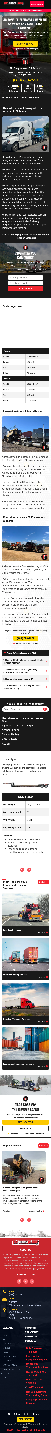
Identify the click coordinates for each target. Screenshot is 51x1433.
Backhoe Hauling (10, 734)
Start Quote (25, 288)
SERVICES (6, 1348)
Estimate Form (9, 1356)
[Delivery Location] (26, 282)
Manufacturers (10, 1365)
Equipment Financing (25, 1274)
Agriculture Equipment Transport (18, 725)
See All (43, 881)
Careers (6, 1378)
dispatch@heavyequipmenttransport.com (25, 1303)
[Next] (29, 870)
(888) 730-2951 (37, 4)
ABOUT (5, 1339)
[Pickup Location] (26, 277)
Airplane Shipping (10, 729)
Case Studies (8, 1361)
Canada (6, 1373)
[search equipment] (23, 709)
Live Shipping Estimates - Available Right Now (25, 10)
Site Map (40, 1429)
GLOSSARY (7, 1343)
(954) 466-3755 (25, 1122)
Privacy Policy (13, 1429)
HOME (5, 1335)
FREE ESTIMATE (25, 1419)
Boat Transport (9, 738)
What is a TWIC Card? (11, 1369)
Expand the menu (47, 4)
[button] (25, 660)
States (16, 97)
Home (6, 97)
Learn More (25, 1128)
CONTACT (6, 1352)
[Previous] (22, 870)
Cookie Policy (28, 1429)
